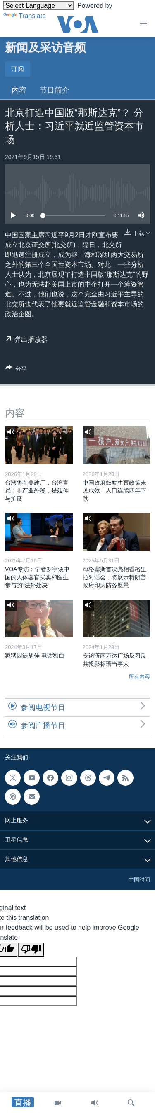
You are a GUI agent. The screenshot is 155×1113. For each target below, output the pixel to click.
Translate (24, 15)
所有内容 (139, 677)
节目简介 (54, 90)
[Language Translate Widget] (38, 5)
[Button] (16, 370)
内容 (19, 90)
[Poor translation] (31, 950)
